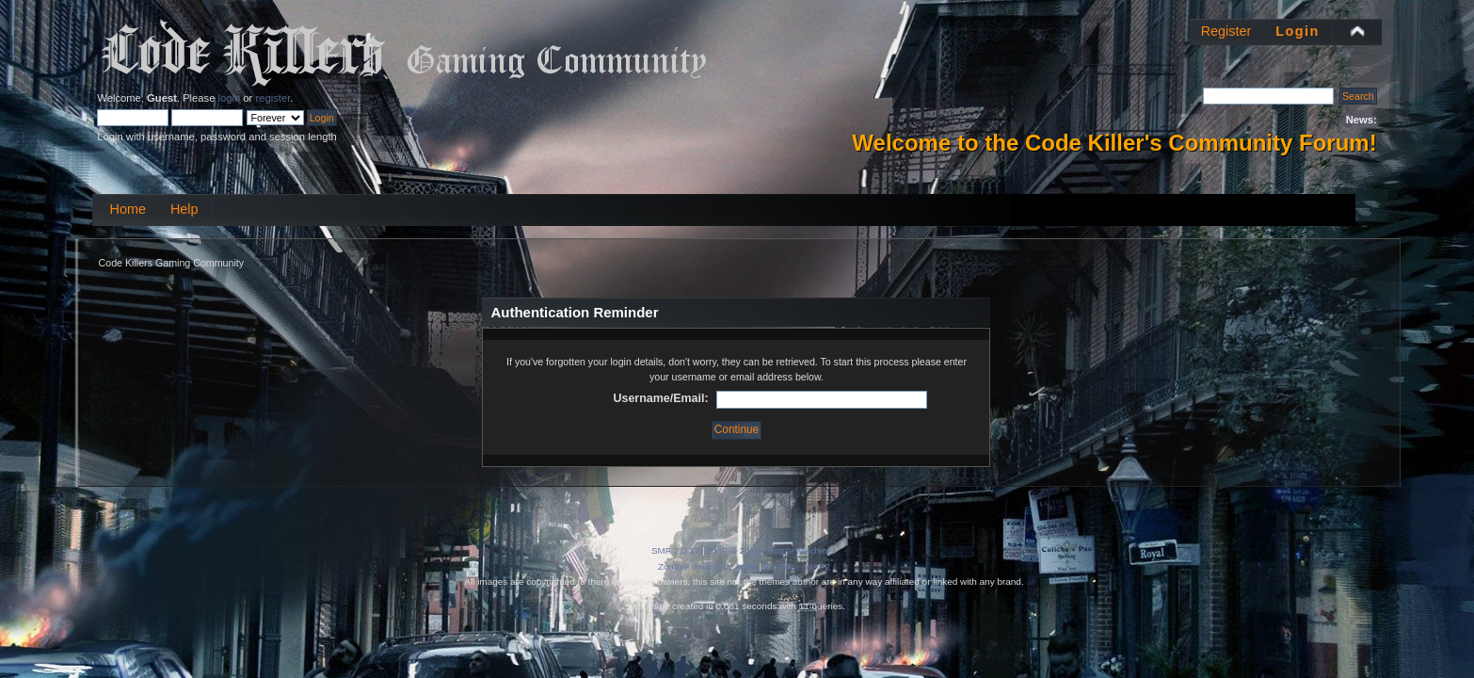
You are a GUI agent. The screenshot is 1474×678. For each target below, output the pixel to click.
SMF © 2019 (734, 550)
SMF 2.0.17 (675, 550)
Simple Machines (801, 550)
